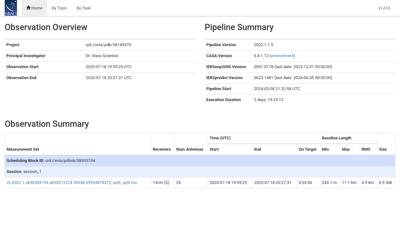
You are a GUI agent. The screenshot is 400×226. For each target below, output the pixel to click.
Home (34, 8)
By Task (84, 8)
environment (282, 55)
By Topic (59, 8)
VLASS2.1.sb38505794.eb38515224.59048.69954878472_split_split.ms (72, 182)
